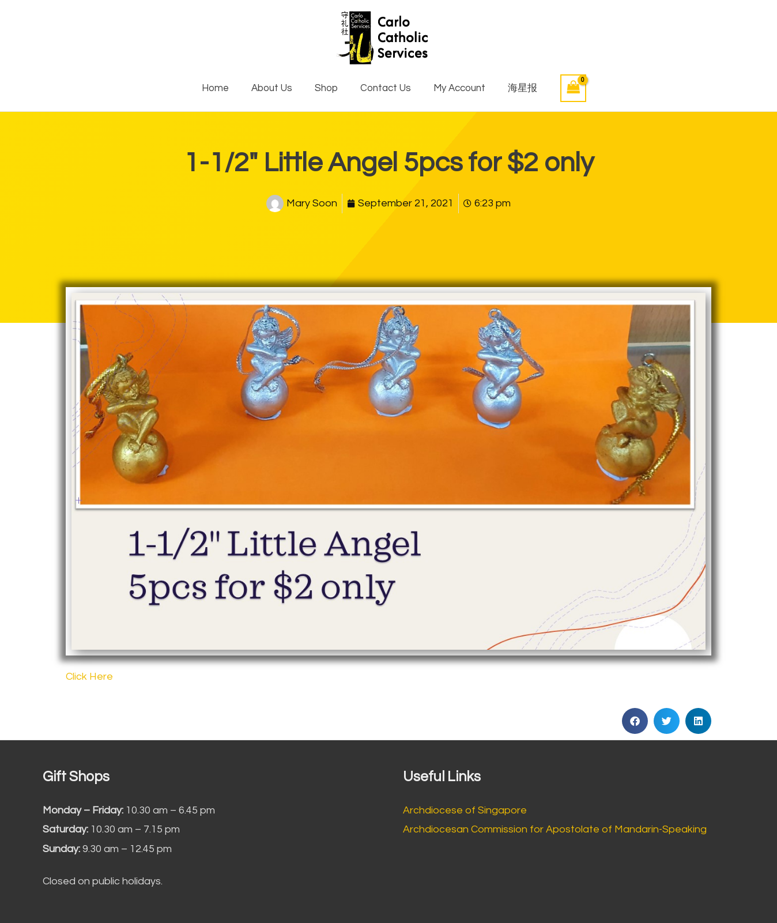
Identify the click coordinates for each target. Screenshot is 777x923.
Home (222, 88)
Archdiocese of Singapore (465, 810)
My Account (455, 88)
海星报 (515, 88)
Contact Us (384, 88)
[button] (635, 721)
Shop (328, 88)
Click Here (89, 676)
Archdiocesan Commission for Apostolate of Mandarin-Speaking (555, 829)
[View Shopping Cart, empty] (564, 87)
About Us (276, 88)
